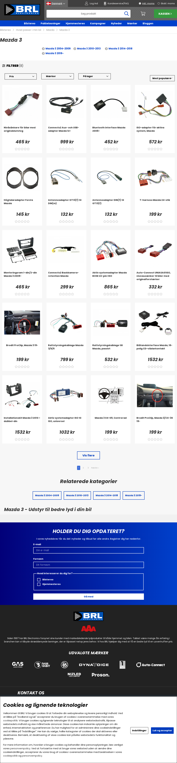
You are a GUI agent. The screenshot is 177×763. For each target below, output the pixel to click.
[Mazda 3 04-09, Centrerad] (111, 422)
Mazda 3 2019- (55, 53)
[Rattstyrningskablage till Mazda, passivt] (111, 350)
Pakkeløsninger (50, 23)
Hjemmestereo (75, 23)
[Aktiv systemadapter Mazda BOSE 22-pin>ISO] (111, 277)
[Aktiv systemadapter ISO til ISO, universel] (66, 422)
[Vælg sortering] (162, 78)
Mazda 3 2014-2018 (120, 48)
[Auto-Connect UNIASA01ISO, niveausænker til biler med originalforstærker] (155, 277)
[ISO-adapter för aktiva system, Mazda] (155, 132)
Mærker (132, 23)
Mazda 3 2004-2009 (58, 48)
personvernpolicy (20, 748)
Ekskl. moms (168, 3)
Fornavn (38, 559)
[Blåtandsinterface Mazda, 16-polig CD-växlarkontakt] (155, 350)
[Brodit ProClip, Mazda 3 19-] (22, 350)
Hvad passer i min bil (28, 30)
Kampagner (98, 23)
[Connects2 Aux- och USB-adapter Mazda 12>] (66, 132)
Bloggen (148, 23)
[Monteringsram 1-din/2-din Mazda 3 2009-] (22, 277)
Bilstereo (29, 23)
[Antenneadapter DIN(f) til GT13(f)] (111, 205)
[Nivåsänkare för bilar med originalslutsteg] (22, 132)
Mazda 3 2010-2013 (89, 48)
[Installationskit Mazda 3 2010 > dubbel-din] (22, 422)
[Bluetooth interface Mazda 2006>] (111, 132)
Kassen (166, 14)
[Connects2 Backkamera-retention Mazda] (66, 277)
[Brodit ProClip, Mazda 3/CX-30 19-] (155, 422)
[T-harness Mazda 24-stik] (155, 205)
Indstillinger (139, 730)
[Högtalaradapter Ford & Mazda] (22, 205)
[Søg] (88, 14)
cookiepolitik (10, 720)
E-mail (37, 544)
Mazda (50, 30)
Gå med (88, 596)
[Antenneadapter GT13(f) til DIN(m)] (66, 205)
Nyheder (116, 23)
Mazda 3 (64, 30)
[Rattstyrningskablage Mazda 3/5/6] (66, 350)
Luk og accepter (162, 730)
